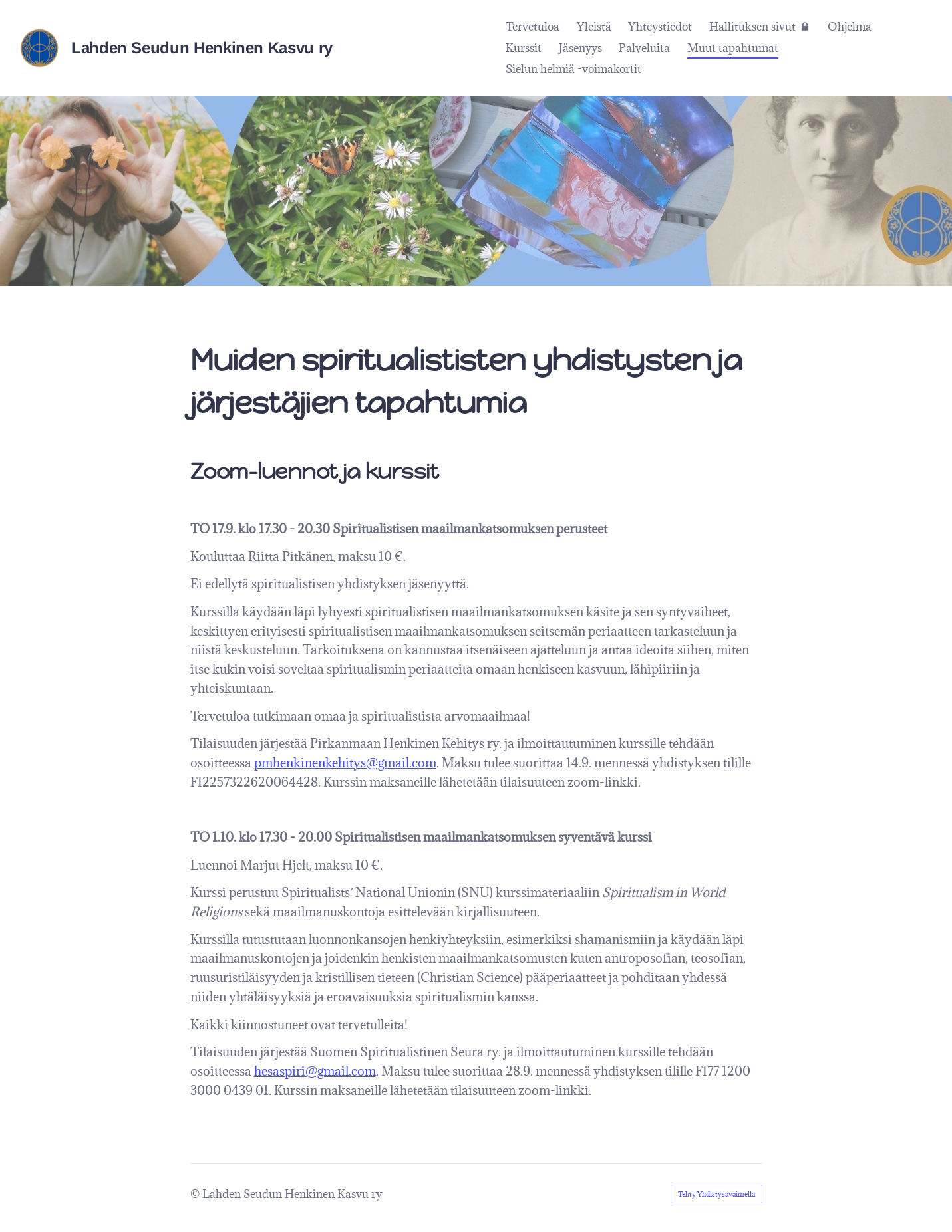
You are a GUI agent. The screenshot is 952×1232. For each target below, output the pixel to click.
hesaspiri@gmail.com (315, 1071)
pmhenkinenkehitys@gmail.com (345, 763)
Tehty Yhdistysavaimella (716, 1194)
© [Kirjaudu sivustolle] (196, 1194)
